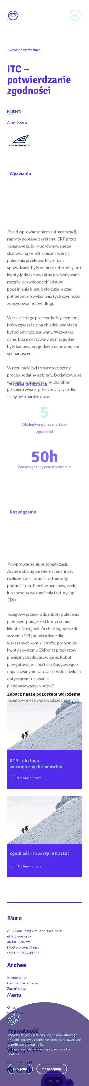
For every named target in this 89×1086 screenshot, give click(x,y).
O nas (11, 1007)
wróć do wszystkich (25, 50)
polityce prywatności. (27, 1044)
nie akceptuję (52, 1069)
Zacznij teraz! (17, 988)
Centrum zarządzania (22, 983)
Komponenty (17, 977)
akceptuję (20, 1069)
